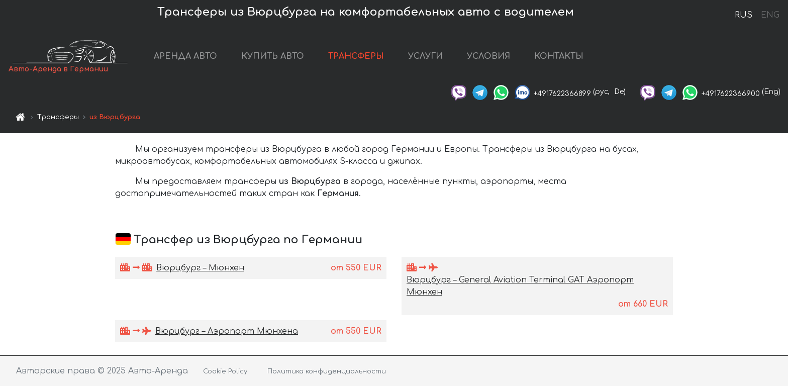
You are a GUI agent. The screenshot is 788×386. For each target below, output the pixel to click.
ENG (770, 15)
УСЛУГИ (425, 56)
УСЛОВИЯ (488, 56)
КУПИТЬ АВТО (272, 56)
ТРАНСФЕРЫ (356, 56)
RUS (743, 15)
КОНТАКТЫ (558, 56)
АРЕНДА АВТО (185, 56)
